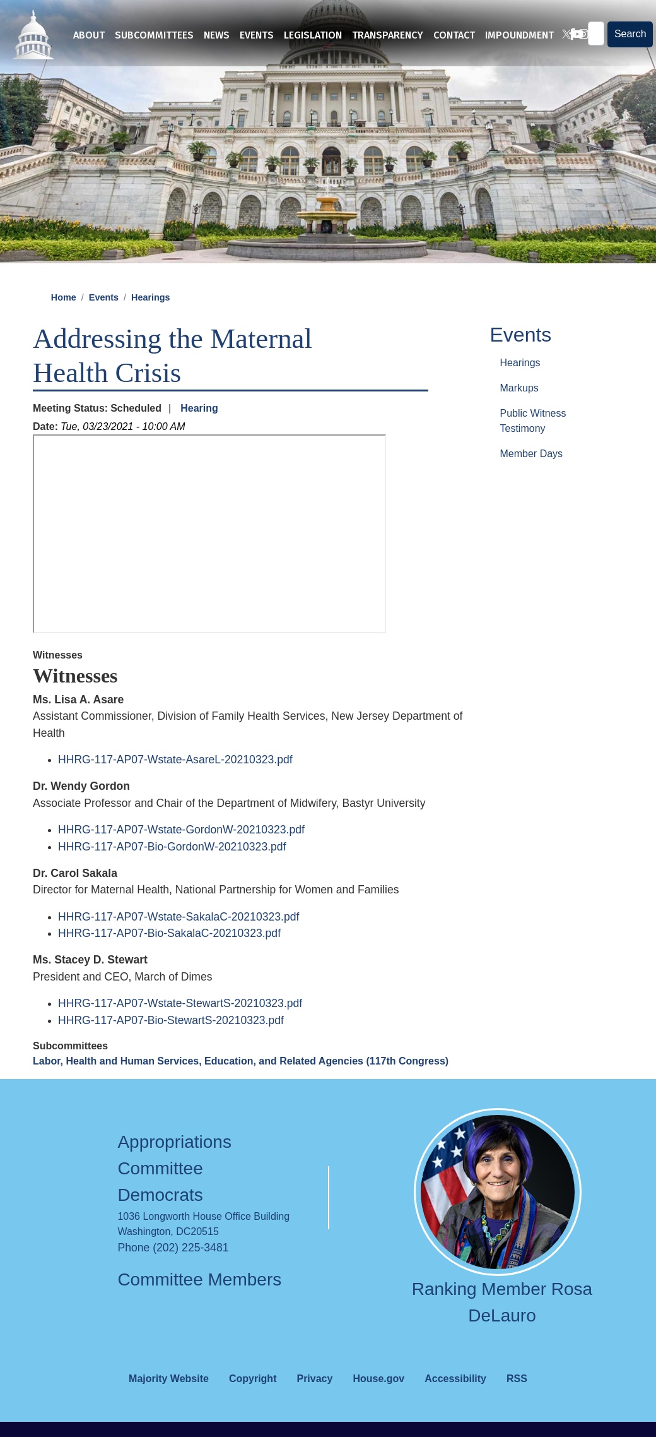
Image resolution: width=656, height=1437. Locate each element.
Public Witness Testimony (533, 441)
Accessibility (455, 1398)
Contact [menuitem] (454, 35)
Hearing (199, 428)
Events (104, 318)
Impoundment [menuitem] (519, 35)
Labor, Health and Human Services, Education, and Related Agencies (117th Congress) (240, 1081)
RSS (517, 1398)
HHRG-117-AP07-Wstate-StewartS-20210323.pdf (180, 1023)
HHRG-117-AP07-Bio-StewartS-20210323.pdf (171, 1040)
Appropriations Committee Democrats (174, 1188)
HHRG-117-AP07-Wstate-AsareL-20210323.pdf (175, 779)
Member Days (531, 473)
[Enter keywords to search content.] (595, 35)
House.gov (378, 1398)
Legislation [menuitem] (313, 35)
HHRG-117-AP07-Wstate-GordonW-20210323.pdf (181, 850)
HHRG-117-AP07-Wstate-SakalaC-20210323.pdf (178, 937)
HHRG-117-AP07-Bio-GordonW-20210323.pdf (172, 867)
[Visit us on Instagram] (578, 35)
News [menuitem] (217, 35)
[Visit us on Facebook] (567, 35)
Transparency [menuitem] (387, 35)
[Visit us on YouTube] (572, 35)
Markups (519, 408)
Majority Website (169, 1398)
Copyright (253, 1398)
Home (63, 318)
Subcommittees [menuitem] (154, 35)
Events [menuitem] (257, 35)
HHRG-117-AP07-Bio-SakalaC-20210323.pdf (169, 953)
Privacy (314, 1398)
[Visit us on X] (562, 35)
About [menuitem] (89, 35)
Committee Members (199, 1299)
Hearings (150, 318)
